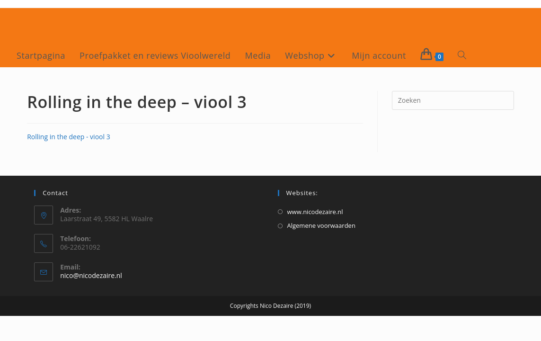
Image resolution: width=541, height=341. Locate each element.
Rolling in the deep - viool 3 (68, 136)
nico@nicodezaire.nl (91, 275)
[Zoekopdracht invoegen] (453, 100)
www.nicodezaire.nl (315, 211)
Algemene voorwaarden (321, 225)
